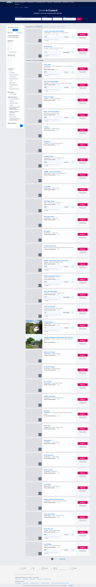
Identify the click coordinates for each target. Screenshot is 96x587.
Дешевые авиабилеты (20, 2)
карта (56, 34)
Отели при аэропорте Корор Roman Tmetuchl (60, 583)
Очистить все (20, 32)
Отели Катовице (18, 583)
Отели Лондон (25, 583)
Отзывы (72, 2)
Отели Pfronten (18, 579)
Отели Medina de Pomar (34, 583)
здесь (65, 585)
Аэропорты (66, 2)
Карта (15, 30)
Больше (17, 4)
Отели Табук (39, 579)
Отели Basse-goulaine (45, 583)
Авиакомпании (57, 2)
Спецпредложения (40, 2)
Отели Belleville (25, 579)
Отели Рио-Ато (33, 579)
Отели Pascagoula (47, 579)
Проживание (30, 2)
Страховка (49, 2)
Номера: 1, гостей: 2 (68, 19)
